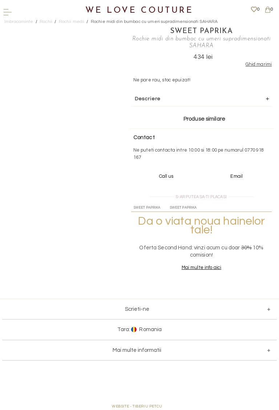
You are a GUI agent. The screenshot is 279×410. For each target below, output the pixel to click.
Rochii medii (72, 21)
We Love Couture (139, 11)
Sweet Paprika (196, 31)
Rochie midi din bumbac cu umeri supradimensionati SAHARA (154, 21)
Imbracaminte (18, 21)
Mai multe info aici (196, 267)
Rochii (46, 21)
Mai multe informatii (137, 350)
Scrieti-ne (137, 308)
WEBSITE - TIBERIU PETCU (137, 406)
